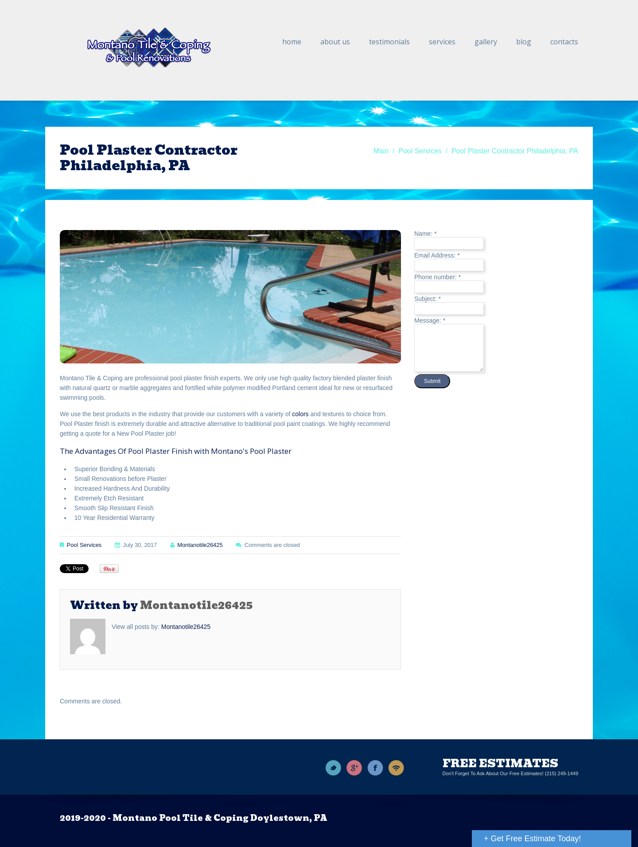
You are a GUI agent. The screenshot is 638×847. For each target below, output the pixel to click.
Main (381, 151)
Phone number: (437, 277)
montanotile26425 (199, 545)
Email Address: (437, 255)
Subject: (427, 298)
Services (442, 42)
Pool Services (420, 151)
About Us (335, 42)
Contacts (564, 42)
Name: (425, 233)
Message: (429, 320)
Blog (523, 42)
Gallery (486, 42)
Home (291, 42)
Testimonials (389, 42)
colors (300, 414)
